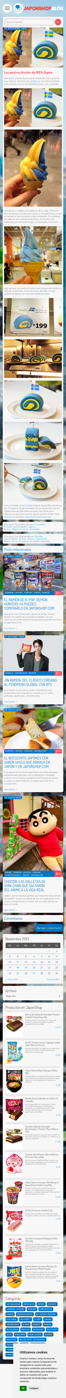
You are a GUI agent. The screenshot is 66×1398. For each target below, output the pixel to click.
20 (34, 967)
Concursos (46, 1309)
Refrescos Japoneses (32, 1339)
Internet (25, 1319)
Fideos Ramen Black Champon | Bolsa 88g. (41, 1071)
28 (41, 973)
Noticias (52, 1329)
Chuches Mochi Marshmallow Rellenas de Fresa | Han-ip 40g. (41, 1155)
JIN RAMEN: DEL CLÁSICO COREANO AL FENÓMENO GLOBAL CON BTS (30, 682)
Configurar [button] (33, 1388)
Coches (52, 1304)
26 (26, 973)
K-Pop (26, 1324)
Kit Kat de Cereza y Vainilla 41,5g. (39, 1210)
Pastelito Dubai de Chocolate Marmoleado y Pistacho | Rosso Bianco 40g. (41, 1129)
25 (17, 973)
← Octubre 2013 (11, 979)
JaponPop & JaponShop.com (38, 516)
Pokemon (20, 1334)
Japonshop (21, 673)
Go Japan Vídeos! (46, 1314)
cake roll (47, 291)
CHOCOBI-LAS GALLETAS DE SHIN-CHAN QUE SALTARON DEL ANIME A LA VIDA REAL (25, 885)
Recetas (11, 1339)
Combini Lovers (14, 593)
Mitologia (12, 1329)
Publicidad (35, 1334)
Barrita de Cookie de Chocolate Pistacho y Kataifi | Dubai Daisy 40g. (42, 1015)
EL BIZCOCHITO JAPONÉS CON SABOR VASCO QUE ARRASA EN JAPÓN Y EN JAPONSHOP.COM (27, 762)
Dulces (22, 538)
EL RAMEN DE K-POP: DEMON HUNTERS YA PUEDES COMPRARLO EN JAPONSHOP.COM (29, 604)
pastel (30, 505)
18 (17, 967)
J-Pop (37, 1319)
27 (34, 973)
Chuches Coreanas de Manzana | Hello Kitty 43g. (41, 1239)
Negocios (17, 529)
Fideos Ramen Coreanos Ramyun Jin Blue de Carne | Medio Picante (41, 1267)
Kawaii (7, 529)
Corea (37, 593)
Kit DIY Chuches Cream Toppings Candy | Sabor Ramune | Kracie (42, 1043)
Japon (31, 526)
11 (17, 962)
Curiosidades (20, 526)
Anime (8, 872)
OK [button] (23, 1388)
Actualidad (39, 524)
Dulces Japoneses (37, 538)
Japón (11, 78)
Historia (12, 1319)
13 (34, 962)
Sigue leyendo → (10, 628)
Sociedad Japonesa (40, 541)
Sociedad (34, 529)
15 (49, 962)
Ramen (45, 593)
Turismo (11, 1355)
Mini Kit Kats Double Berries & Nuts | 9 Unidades (41, 1099)
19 (26, 967)
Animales (29, 1304)
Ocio (25, 529)
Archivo (10, 991)
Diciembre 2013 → (54, 979)
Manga (47, 1324)
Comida (8, 526)
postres (33, 81)
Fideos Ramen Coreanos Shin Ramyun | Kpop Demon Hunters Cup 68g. (42, 1183)
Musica (26, 1329)
